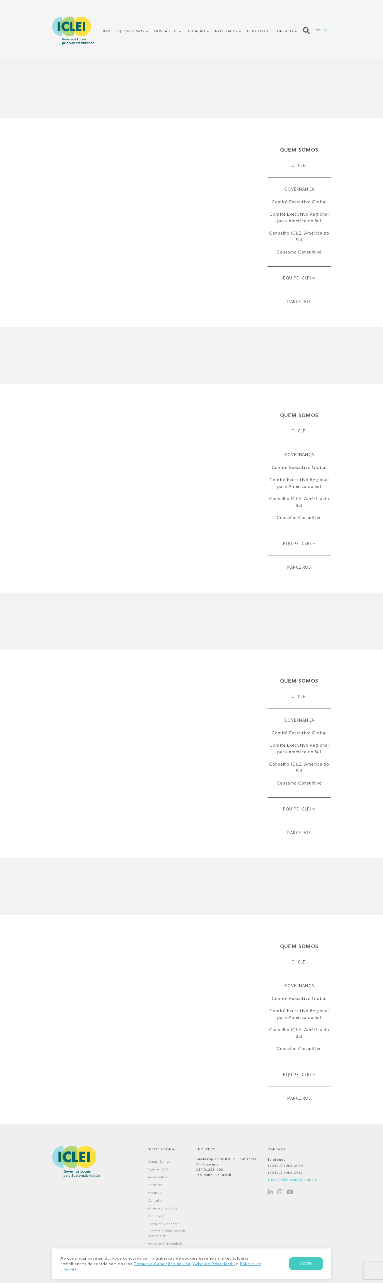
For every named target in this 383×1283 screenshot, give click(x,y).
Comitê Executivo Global (299, 201)
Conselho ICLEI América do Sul (299, 236)
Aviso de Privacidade (165, 1243)
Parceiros (299, 302)
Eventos (155, 1193)
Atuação (196, 31)
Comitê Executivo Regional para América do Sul (299, 217)
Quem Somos (131, 31)
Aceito (306, 1263)
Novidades (226, 31)
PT (326, 30)
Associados (157, 1177)
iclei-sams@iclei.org (299, 1179)
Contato (283, 31)
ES (318, 30)
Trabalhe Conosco (163, 1224)
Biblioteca (258, 31)
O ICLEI (299, 165)
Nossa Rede (165, 31)
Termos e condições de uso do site (167, 1233)
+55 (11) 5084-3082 (285, 1172)
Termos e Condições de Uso (162, 1263)
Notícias (155, 1185)
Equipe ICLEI (297, 278)
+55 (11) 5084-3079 (285, 1165)
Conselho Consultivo (299, 251)
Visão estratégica (163, 1208)
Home (107, 31)
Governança (299, 189)
